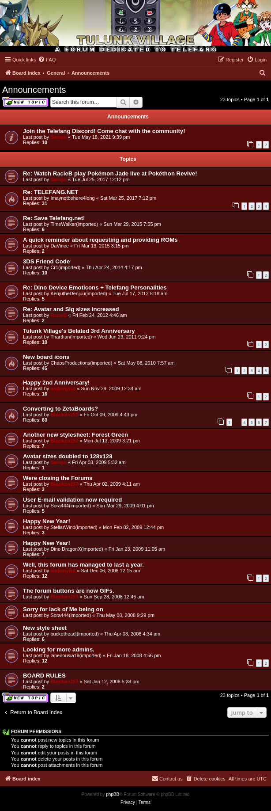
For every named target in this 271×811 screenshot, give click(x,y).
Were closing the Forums (57, 478)
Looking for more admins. (58, 649)
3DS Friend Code (46, 261)
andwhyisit (62, 388)
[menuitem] (47, 59)
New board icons (46, 357)
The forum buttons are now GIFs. (68, 590)
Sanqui (58, 137)
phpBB (112, 794)
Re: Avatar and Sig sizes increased (71, 309)
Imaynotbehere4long (72, 198)
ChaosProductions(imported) (81, 363)
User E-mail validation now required (72, 499)
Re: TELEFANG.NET (50, 192)
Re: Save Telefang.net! (54, 218)
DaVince (59, 245)
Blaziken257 (64, 414)
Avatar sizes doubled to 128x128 (68, 456)
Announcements (34, 90)
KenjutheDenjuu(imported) (78, 293)
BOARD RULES (44, 675)
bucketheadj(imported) (74, 633)
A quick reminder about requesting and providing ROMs (100, 239)
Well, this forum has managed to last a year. (83, 564)
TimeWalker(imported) (74, 224)
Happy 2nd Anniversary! (56, 382)
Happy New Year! (46, 521)
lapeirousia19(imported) (76, 655)
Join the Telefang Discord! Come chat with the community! (104, 131)
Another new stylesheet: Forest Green (75, 434)
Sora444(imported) (70, 505)
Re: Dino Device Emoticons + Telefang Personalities (95, 287)
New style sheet (45, 627)
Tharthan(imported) (71, 336)
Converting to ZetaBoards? (60, 408)
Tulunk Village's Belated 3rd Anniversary (79, 330)
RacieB (58, 315)
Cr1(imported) (65, 267)
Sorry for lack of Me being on (63, 609)
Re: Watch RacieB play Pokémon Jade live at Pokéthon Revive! (110, 173)
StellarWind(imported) (73, 527)
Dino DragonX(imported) (76, 549)
